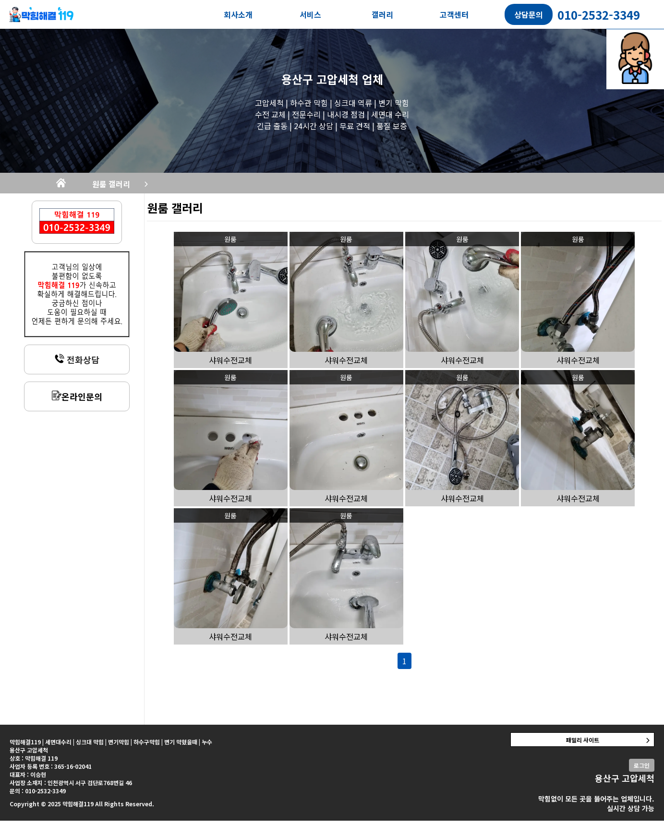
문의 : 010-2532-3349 (38, 795)
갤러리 (382, 14)
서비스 (310, 14)
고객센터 (454, 14)
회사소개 (238, 14)
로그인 (642, 769)
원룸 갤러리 (190, 186)
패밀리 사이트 (582, 744)
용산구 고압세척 (320, 79)
